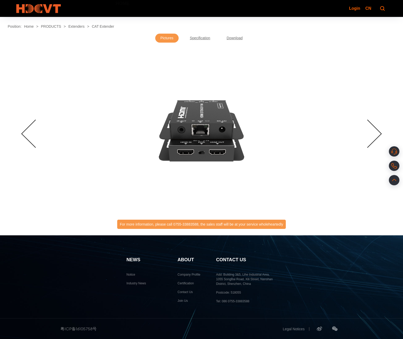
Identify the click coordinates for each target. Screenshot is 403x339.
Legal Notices (294, 329)
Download (235, 38)
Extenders (76, 26)
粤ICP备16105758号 (78, 328)
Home (29, 26)
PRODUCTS (51, 26)
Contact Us (185, 292)
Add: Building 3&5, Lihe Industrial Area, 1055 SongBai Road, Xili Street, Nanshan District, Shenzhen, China (244, 279)
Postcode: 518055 (228, 292)
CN (368, 8)
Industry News (136, 283)
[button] (28, 134)
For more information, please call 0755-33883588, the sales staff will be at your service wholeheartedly (201, 224)
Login (354, 8)
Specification (200, 38)
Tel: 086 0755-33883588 (232, 301)
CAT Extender (103, 26)
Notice (130, 274)
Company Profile (189, 274)
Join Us (183, 301)
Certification (186, 283)
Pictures (166, 38)
